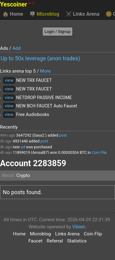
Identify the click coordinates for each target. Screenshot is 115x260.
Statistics (77, 241)
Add (16, 48)
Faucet (35, 241)
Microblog (44, 14)
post (63, 135)
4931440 (20, 141)
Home (12, 14)
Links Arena (82, 14)
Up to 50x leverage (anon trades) (40, 58)
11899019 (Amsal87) (31, 152)
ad (23, 147)
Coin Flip (99, 152)
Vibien (78, 227)
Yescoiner (17, 4)
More (45, 71)
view (9, 80)
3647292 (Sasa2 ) (31, 135)
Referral (55, 241)
